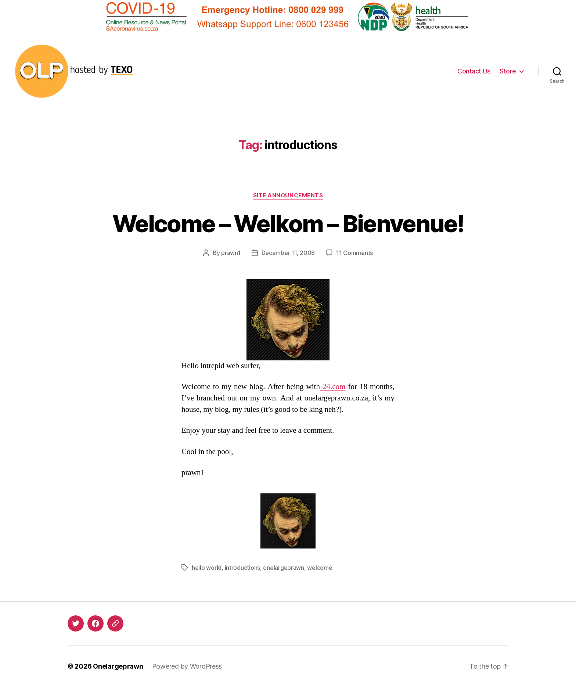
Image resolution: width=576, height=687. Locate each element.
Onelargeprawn (118, 666)
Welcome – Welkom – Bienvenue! (288, 223)
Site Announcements (288, 195)
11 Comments (354, 252)
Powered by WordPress (187, 666)
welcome (319, 567)
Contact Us (473, 71)
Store (508, 71)
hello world (207, 567)
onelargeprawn (283, 567)
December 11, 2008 (288, 252)
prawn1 (230, 252)
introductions (242, 567)
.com (332, 387)
